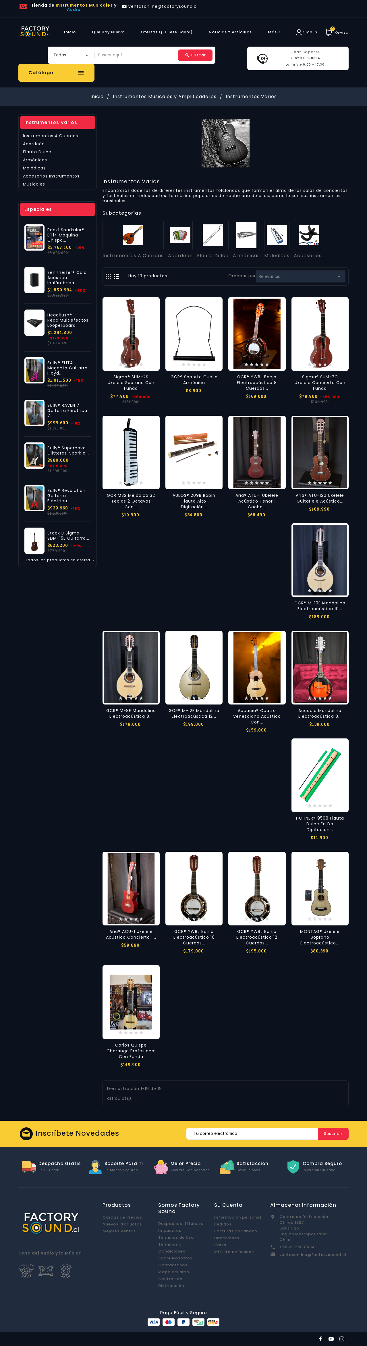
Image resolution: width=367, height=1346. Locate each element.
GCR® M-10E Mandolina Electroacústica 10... (319, 606)
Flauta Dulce (37, 152)
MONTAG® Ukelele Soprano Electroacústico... (320, 937)
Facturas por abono (235, 1231)
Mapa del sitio (173, 1272)
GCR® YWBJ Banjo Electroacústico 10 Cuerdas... (194, 937)
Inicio (70, 32)
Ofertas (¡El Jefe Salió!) (167, 32)
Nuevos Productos (122, 1224)
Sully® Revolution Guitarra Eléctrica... (66, 495)
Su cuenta (228, 1205)
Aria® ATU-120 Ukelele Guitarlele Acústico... (320, 498)
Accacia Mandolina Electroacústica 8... (320, 713)
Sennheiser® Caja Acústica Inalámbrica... (67, 277)
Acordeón (34, 144)
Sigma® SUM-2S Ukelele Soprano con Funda (131, 382)
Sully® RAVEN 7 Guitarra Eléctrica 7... (67, 410)
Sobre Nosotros (175, 1258)
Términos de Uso (176, 1237)
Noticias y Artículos (230, 32)
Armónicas (35, 160)
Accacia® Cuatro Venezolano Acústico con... (257, 716)
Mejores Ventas (119, 1231)
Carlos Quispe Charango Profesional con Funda (131, 1050)
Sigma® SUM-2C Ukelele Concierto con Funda (320, 382)
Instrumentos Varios (50, 122)
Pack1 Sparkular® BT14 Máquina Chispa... (65, 235)
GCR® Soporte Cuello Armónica (194, 379)
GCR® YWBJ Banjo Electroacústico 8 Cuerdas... (257, 382)
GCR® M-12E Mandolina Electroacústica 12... (194, 713)
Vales (220, 1245)
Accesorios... (309, 255)
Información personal (237, 1217)
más (275, 32)
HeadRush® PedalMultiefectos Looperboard (67, 320)
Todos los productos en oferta (60, 560)
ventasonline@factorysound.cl (312, 1254)
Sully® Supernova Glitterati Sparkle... (68, 450)
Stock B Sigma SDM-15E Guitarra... (68, 535)
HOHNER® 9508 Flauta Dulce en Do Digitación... (320, 824)
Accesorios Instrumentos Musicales (51, 180)
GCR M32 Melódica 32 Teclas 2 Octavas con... (131, 501)
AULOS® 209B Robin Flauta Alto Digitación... (194, 501)
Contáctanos (172, 1265)
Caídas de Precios (122, 1217)
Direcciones (226, 1238)
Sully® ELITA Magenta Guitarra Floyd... (67, 368)
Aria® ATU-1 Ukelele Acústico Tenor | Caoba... (256, 501)
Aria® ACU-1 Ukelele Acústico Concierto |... (131, 934)
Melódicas (34, 168)
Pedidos (222, 1224)
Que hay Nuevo (108, 32)
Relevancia (300, 276)
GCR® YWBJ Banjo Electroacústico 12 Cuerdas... (256, 937)
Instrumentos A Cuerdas (50, 136)
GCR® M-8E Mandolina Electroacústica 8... (131, 713)
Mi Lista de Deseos (234, 1252)
